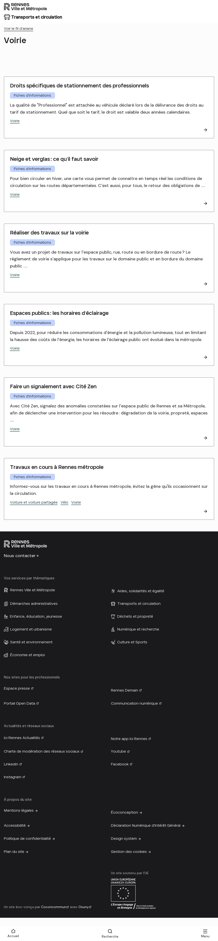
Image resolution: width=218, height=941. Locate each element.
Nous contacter (20, 556)
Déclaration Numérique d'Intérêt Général (145, 825)
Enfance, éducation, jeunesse (36, 616)
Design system (124, 838)
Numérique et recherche (138, 629)
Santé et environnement (31, 642)
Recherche (110, 936)
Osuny (83, 907)
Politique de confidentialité (27, 838)
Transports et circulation (139, 603)
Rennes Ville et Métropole (32, 590)
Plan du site (14, 851)
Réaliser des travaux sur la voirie (49, 233)
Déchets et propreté (135, 616)
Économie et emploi (27, 655)
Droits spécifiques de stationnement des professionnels (79, 86)
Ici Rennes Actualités (22, 738)
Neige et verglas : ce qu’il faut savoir (54, 159)
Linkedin (11, 764)
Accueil (13, 936)
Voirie (15, 121)
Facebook (120, 764)
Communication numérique (134, 703)
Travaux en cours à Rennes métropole (56, 467)
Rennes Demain (124, 690)
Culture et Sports (132, 642)
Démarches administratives (34, 603)
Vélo (64, 502)
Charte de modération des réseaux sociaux (41, 751)
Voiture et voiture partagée (34, 502)
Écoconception (124, 812)
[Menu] (205, 933)
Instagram (12, 777)
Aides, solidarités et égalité (140, 591)
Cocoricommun (53, 907)
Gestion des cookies (129, 851)
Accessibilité (15, 825)
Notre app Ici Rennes (129, 739)
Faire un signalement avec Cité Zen (53, 386)
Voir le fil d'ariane (18, 28)
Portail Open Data (19, 703)
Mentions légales (19, 810)
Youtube (118, 751)
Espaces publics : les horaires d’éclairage (59, 313)
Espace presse (17, 688)
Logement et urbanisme (31, 629)
